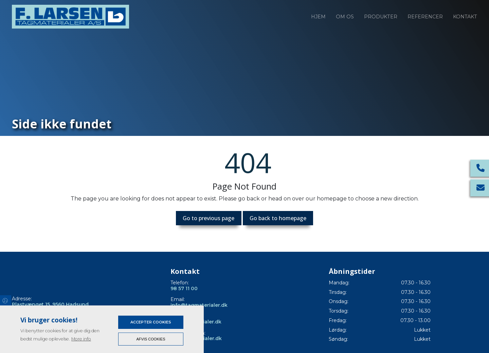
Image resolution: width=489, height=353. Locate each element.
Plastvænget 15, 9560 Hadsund (50, 304)
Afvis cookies (151, 339)
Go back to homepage (278, 218)
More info (81, 338)
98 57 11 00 (184, 289)
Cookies (5, 300)
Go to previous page (208, 218)
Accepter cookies (150, 322)
